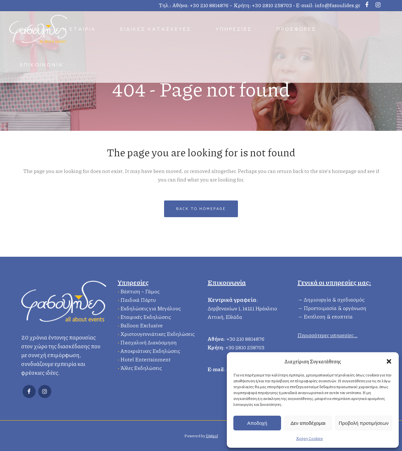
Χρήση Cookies (309, 438)
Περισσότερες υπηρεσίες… (327, 334)
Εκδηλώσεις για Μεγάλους (150, 307)
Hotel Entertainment (145, 358)
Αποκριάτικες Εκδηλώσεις (150, 350)
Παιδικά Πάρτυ (138, 299)
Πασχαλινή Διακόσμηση (148, 341)
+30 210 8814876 (209, 5)
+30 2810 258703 (272, 5)
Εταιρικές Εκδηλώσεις (145, 316)
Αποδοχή (257, 423)
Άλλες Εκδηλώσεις (141, 367)
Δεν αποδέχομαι (308, 423)
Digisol (212, 436)
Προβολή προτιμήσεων (364, 423)
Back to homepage (201, 209)
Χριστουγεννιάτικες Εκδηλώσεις (157, 333)
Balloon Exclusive (141, 324)
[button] (389, 361)
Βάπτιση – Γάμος (139, 290)
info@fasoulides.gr (337, 5)
